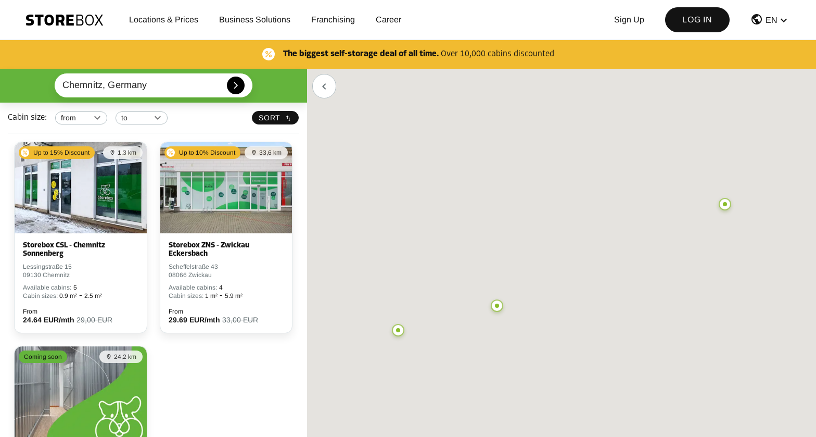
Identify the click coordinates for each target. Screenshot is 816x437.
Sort (275, 118)
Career (388, 19)
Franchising (333, 19)
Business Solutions (254, 19)
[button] (770, 21)
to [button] (124, 118)
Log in (697, 19)
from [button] (68, 118)
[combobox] (153, 85)
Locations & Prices (163, 19)
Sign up (629, 19)
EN (771, 20)
